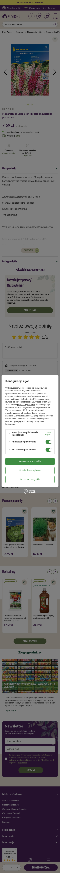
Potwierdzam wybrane (30, 470)
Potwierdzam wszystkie (30, 461)
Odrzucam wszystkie (30, 479)
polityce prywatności (26, 405)
